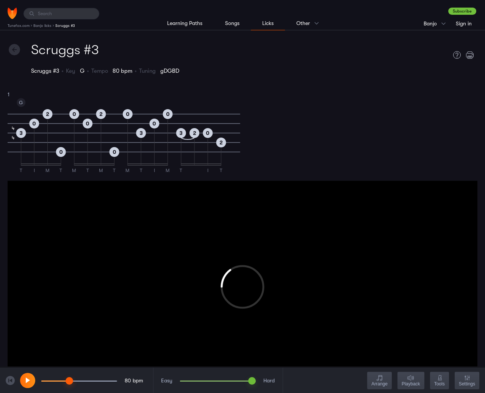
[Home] (12, 13)
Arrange (379, 381)
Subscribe (462, 11)
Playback (411, 381)
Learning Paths (184, 23)
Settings (467, 381)
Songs (232, 23)
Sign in (464, 23)
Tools (439, 381)
